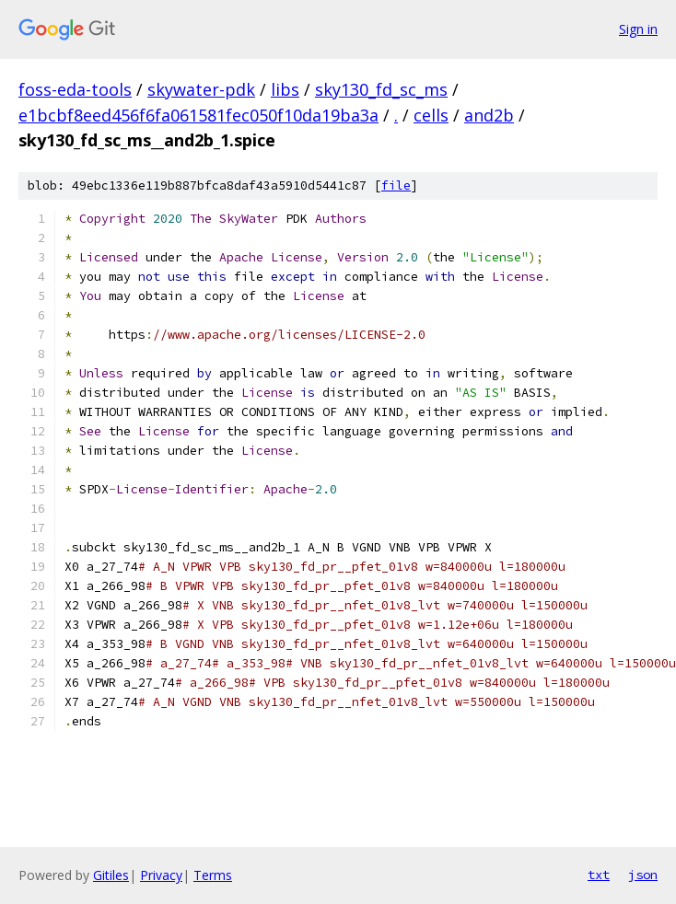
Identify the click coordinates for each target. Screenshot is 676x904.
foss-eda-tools (75, 89)
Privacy (161, 875)
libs (285, 89)
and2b (489, 115)
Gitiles (111, 875)
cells (431, 115)
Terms (212, 875)
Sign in (638, 29)
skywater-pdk (201, 89)
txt (599, 874)
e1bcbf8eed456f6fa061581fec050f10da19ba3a (198, 115)
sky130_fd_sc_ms (381, 89)
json (643, 874)
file (396, 185)
